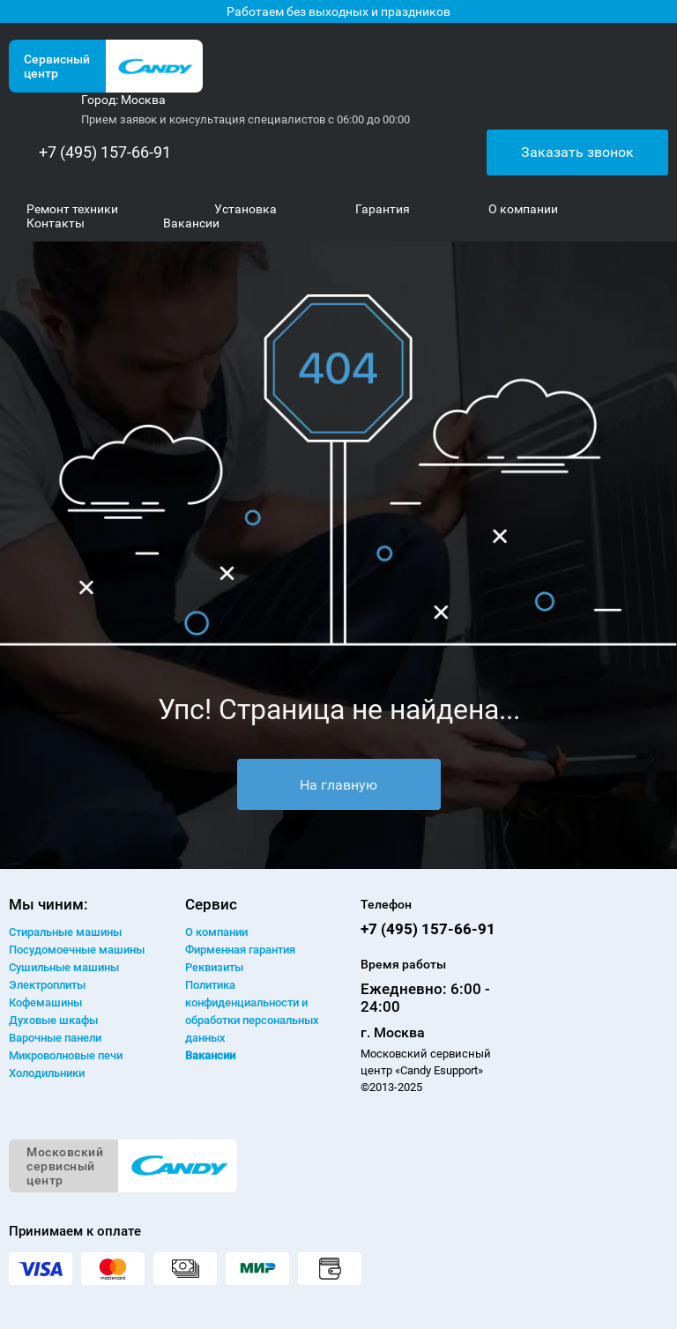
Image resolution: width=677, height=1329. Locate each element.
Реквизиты (214, 967)
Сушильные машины (64, 967)
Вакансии (210, 1055)
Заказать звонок (577, 152)
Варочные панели (55, 1037)
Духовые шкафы (53, 1020)
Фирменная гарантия (240, 949)
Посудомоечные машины (77, 949)
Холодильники (47, 1073)
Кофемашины (45, 1002)
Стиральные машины (65, 932)
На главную (338, 784)
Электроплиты (47, 984)
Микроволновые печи (66, 1055)
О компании (216, 932)
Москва (143, 100)
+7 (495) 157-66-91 (105, 152)
